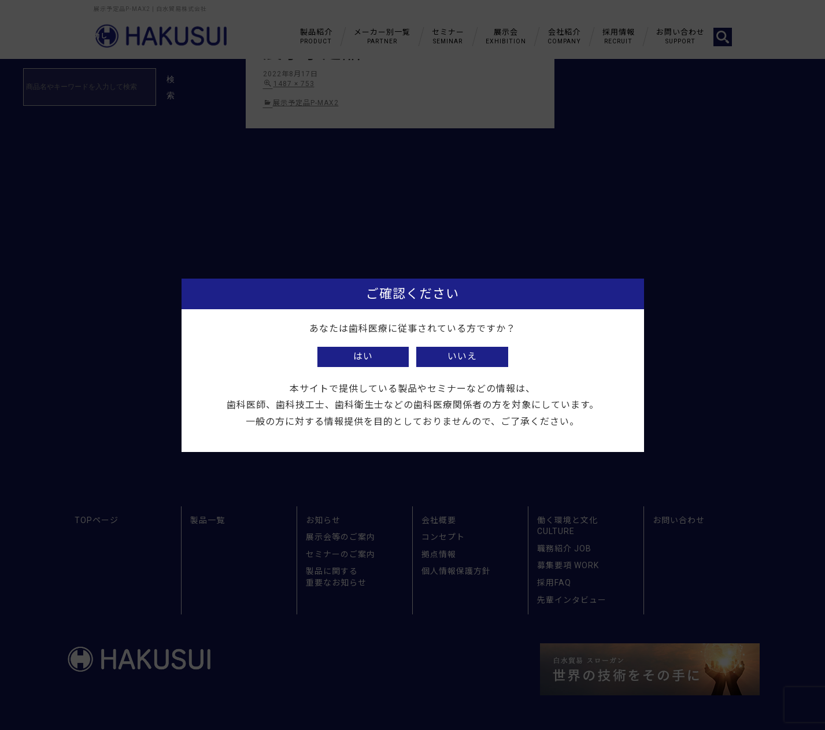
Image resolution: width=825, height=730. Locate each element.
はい (363, 356)
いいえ (462, 356)
